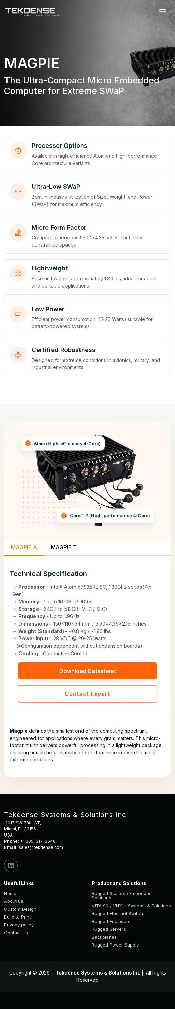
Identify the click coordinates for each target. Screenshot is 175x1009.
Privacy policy (19, 925)
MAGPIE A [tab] (24, 547)
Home (10, 893)
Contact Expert (87, 693)
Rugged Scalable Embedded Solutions (122, 895)
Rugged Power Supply (115, 945)
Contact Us (16, 932)
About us (13, 901)
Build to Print (17, 917)
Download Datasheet (87, 671)
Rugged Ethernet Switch (117, 913)
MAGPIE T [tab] (64, 547)
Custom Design (20, 909)
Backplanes (104, 937)
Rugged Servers (109, 929)
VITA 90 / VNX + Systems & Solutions (131, 905)
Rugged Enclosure (111, 921)
